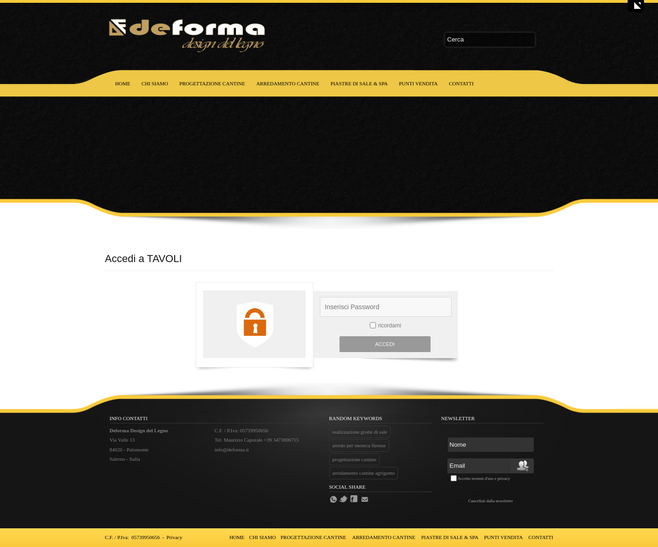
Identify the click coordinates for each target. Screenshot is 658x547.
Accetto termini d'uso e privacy (484, 478)
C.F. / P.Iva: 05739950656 (132, 537)
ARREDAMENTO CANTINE (287, 83)
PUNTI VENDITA (418, 83)
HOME (122, 83)
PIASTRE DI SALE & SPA (359, 83)
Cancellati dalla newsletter (490, 501)
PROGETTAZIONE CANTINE (212, 83)
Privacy (175, 537)
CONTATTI (461, 83)
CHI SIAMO (155, 83)
